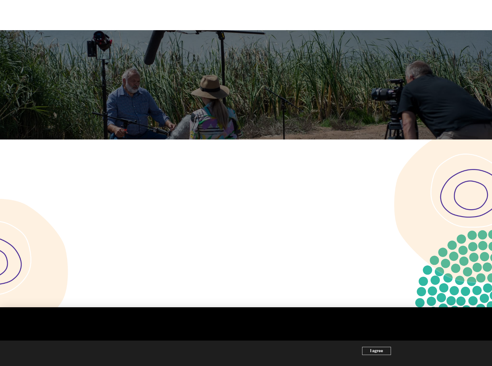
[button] (446, 15)
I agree (376, 350)
